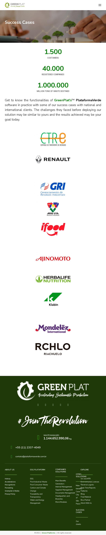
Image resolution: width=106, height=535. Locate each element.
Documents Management (65, 493)
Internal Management (63, 487)
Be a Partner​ (85, 500)
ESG (31, 479)
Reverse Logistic (87, 485)
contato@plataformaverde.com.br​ (30, 456)
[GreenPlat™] (15, 5)
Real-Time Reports (88, 488)
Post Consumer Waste (39, 485)
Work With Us (86, 503)
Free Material (86, 497)
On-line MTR (86, 479)
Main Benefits (60, 481)
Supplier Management (64, 490)
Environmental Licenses (90, 482)
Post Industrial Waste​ (38, 482)
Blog (83, 494)
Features (84, 491)
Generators (59, 484)
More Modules (61, 502)
